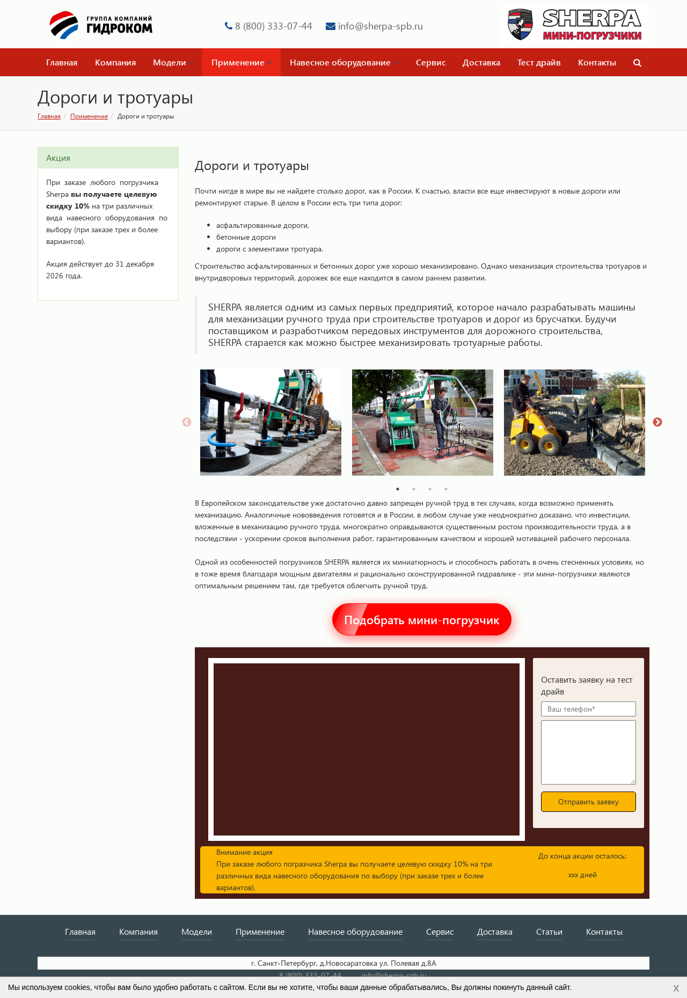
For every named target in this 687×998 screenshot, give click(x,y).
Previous (186, 422)
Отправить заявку (588, 801)
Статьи (549, 931)
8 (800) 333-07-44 (273, 25)
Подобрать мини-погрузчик (422, 619)
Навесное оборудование (344, 62)
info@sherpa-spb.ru (380, 25)
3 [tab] (430, 489)
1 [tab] (397, 489)
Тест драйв (539, 62)
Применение (241, 62)
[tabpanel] (271, 422)
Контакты (597, 62)
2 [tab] (413, 489)
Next (657, 422)
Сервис (431, 62)
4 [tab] (446, 489)
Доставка (481, 62)
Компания (115, 62)
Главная (62, 62)
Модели (173, 62)
